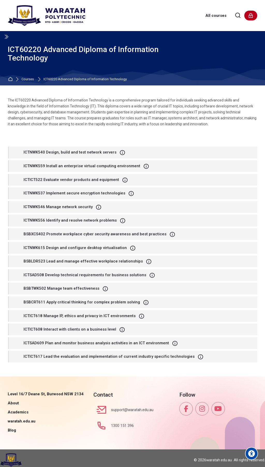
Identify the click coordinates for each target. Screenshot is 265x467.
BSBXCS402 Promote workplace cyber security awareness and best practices (95, 234)
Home (11, 79)
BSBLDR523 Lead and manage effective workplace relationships (83, 261)
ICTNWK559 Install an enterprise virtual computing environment (82, 166)
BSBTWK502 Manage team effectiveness (61, 288)
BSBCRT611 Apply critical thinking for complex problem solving (82, 302)
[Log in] (250, 15)
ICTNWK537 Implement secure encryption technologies (74, 193)
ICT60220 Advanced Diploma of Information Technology (85, 79)
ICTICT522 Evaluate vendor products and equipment (71, 179)
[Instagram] (202, 408)
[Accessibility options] (251, 453)
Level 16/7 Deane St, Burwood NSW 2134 (46, 394)
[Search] (238, 15)
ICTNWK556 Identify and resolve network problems (70, 220)
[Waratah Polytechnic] (46, 15)
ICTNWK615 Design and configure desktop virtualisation (75, 247)
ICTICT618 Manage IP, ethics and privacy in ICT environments (80, 315)
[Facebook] (186, 408)
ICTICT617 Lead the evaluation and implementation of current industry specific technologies (109, 356)
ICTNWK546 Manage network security (58, 207)
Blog (12, 430)
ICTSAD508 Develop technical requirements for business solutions (85, 275)
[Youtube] (218, 408)
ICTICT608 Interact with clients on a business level (70, 329)
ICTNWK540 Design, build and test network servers (70, 152)
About (13, 403)
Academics (18, 412)
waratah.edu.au (21, 421)
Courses (27, 79)
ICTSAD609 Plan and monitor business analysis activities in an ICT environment (96, 343)
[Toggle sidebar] (6, 37)
